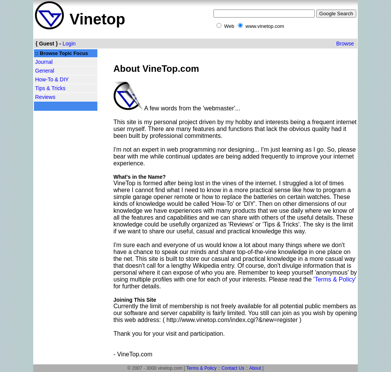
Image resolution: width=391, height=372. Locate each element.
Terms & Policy (201, 368)
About (255, 368)
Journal (44, 62)
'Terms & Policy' (334, 279)
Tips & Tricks (50, 88)
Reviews (45, 97)
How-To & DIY (52, 79)
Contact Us (232, 368)
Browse (345, 43)
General (44, 71)
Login (69, 43)
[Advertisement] (65, 233)
